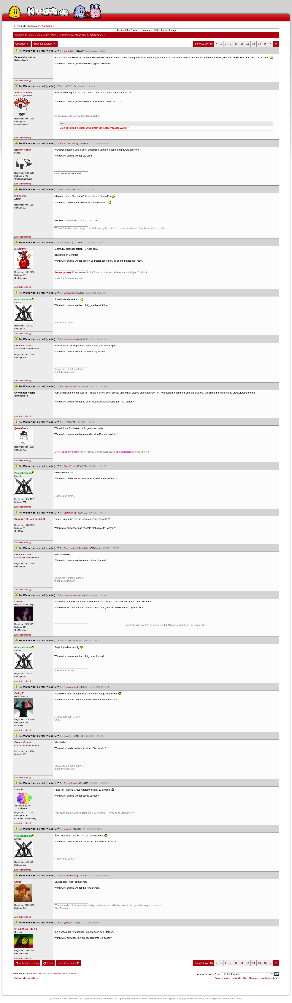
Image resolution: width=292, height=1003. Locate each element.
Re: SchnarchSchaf (68, 143)
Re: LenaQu (65, 640)
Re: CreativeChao (68, 386)
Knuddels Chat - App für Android (85, 998)
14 (259, 43)
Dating (180, 998)
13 (253, 43)
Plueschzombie (69, 973)
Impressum (228, 998)
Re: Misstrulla (66, 242)
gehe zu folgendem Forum (208, 974)
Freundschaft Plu (158, 998)
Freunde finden (139, 998)
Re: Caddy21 (66, 736)
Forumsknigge (169, 30)
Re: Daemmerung (68, 513)
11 (241, 43)
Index (48, 963)
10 (236, 43)
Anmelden (47, 26)
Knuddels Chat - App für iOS (116, 998)
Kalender (146, 30)
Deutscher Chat (59, 998)
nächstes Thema (69, 963)
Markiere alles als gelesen (26, 978)
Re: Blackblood (66, 51)
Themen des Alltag (46, 35)
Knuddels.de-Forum (24, 35)
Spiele (172, 998)
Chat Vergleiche (213, 998)
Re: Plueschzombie (68, 339)
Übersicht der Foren (126, 30)
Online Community (194, 998)
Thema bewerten (45, 43)
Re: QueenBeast (67, 466)
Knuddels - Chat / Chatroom (245, 978)
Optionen (22, 43)
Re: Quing (64, 923)
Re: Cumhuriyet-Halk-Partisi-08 (73, 548)
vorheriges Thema (27, 963)
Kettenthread (66, 35)
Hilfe (156, 30)
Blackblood (32, 973)
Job (238, 998)
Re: (62, 86)
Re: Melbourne (66, 293)
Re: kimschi (65, 829)
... (230, 43)
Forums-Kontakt (222, 978)
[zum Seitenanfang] (22, 80)
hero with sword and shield (49, 973)
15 (265, 43)
